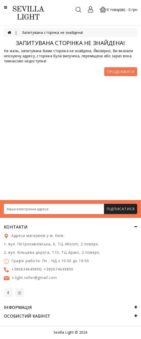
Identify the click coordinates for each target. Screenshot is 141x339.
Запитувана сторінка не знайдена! (52, 32)
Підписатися (121, 208)
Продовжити (120, 71)
